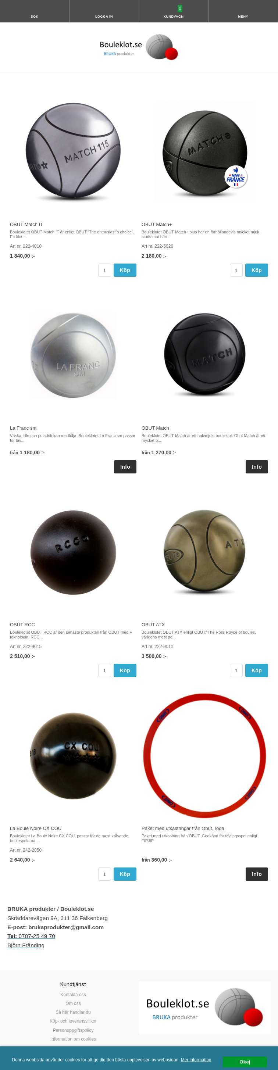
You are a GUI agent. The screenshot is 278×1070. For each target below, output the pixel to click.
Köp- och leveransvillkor (73, 1021)
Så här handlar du (73, 1012)
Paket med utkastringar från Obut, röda (183, 828)
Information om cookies (73, 1039)
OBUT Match (155, 428)
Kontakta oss (73, 994)
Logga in (104, 16)
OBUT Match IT (26, 224)
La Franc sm (23, 428)
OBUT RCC (22, 624)
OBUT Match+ (157, 224)
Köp (125, 270)
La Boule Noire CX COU (35, 828)
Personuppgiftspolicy (73, 1030)
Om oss (73, 1003)
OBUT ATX (153, 624)
